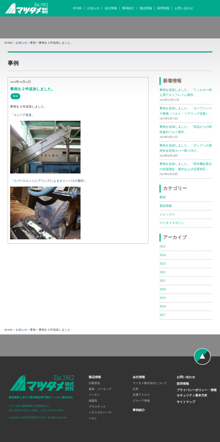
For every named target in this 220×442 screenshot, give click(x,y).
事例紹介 (128, 8)
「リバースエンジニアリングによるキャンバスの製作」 (48, 180)
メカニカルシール (100, 412)
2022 (163, 272)
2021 (163, 280)
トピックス (167, 214)
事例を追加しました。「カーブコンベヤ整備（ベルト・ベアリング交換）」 (186, 113)
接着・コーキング (100, 389)
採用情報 (163, 8)
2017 (163, 315)
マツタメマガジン (172, 223)
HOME (77, 8)
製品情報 (146, 8)
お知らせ (93, 8)
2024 (163, 255)
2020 (163, 289)
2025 (163, 246)
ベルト (93, 418)
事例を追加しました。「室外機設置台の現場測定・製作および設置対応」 (186, 169)
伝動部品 (94, 383)
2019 (163, 297)
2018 (163, 306)
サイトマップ (186, 402)
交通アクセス (141, 394)
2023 (163, 263)
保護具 (93, 400)
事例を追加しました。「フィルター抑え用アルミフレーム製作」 (186, 95)
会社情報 (111, 8)
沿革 (135, 389)
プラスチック (97, 406)
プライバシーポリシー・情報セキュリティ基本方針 (197, 392)
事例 (33, 42)
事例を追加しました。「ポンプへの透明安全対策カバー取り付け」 (186, 151)
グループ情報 (141, 400)
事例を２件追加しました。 (32, 89)
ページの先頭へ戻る (202, 356)
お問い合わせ (184, 8)
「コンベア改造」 (22, 115)
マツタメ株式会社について (150, 383)
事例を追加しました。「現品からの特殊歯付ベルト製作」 (186, 132)
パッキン (94, 394)
